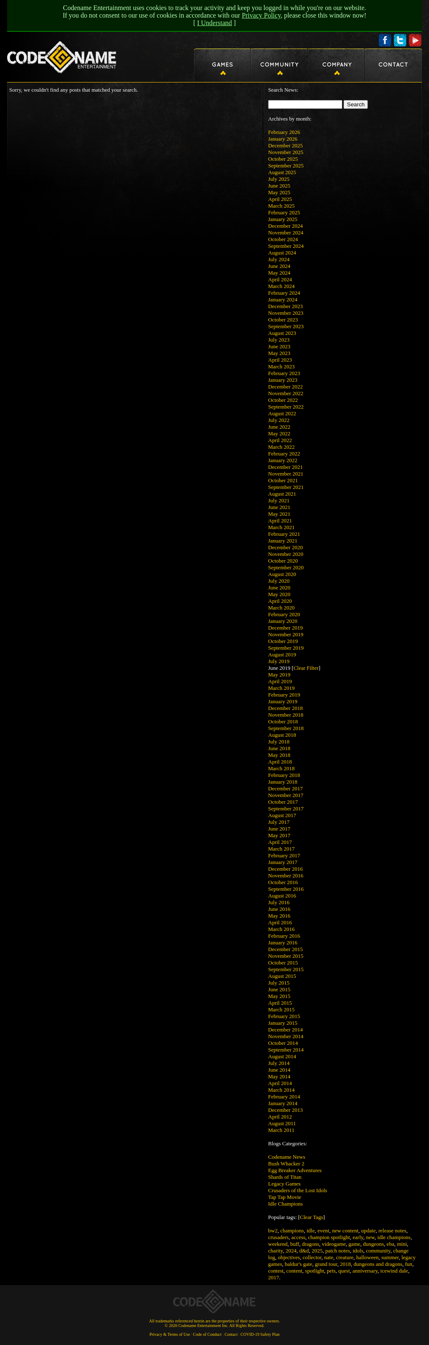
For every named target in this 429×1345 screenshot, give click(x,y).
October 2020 (283, 561)
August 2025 (282, 172)
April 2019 (280, 681)
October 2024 (283, 239)
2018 (345, 1264)
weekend (277, 1244)
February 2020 (284, 614)
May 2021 (279, 514)
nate (328, 1257)
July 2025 (278, 179)
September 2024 (286, 246)
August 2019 (282, 654)
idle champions (394, 1237)
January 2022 (282, 460)
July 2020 (278, 581)
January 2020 (282, 621)
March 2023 (281, 366)
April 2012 (280, 1117)
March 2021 (281, 527)
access (298, 1237)
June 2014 (279, 1070)
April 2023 (280, 360)
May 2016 (279, 916)
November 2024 (285, 232)
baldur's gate (299, 1264)
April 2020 (280, 601)
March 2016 (281, 929)
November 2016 (285, 875)
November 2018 (285, 715)
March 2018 (281, 768)
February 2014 (284, 1096)
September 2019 (286, 648)
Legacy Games (284, 1183)
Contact (231, 1334)
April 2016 (280, 922)
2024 (291, 1250)
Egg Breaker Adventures (295, 1170)
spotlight (314, 1271)
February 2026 (284, 132)
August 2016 (282, 895)
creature (345, 1257)
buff (294, 1244)
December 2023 (285, 306)
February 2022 (284, 453)
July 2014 (278, 1063)
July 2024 (278, 259)
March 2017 (281, 849)
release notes (392, 1230)
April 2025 (280, 199)
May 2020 (279, 594)
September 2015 (286, 969)
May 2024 (279, 273)
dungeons (373, 1244)
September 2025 (286, 165)
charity (275, 1250)
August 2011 (282, 1123)
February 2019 (284, 695)
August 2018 (282, 735)
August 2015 (282, 976)
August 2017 (282, 815)
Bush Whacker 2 (286, 1163)
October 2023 (283, 319)
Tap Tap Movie (284, 1197)
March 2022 (281, 447)
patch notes (337, 1250)
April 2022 (280, 440)
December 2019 (285, 628)
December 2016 (285, 869)
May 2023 (279, 353)
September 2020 (286, 567)
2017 (273, 1277)
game (354, 1244)
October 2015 (283, 962)
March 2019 (281, 688)
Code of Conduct (207, 1334)
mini (402, 1244)
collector (311, 1257)
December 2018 (285, 708)
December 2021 (285, 467)
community (378, 1250)
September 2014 (286, 1050)
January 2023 (282, 380)
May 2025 (279, 192)
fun (408, 1264)
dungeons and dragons (378, 1264)
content (294, 1271)
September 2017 (286, 808)
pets (331, 1271)
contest (276, 1271)
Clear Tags (311, 1217)
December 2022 (285, 386)
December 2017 (285, 788)
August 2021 (282, 494)
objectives (289, 1257)
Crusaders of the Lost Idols (297, 1190)
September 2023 (286, 326)
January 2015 (282, 1023)
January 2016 (282, 942)
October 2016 (283, 882)
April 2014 (280, 1083)
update (368, 1230)
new (370, 1237)
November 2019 (285, 634)
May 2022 (279, 433)
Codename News (286, 1157)
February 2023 (284, 373)
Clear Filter (306, 668)
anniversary (365, 1271)
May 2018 (279, 755)
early (358, 1237)
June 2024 (279, 266)
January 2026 (282, 139)
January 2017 (282, 862)
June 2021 (279, 507)
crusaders (278, 1237)
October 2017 (283, 802)
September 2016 (286, 889)
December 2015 (285, 949)
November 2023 (285, 313)
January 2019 (282, 701)
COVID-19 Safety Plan (259, 1334)
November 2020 (285, 554)
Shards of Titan (284, 1177)
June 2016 (279, 909)
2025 (317, 1250)
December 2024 (285, 226)
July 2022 (278, 420)
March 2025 (281, 206)
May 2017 (279, 835)
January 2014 (282, 1103)
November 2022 (285, 393)
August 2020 (282, 574)
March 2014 (281, 1090)
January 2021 (282, 540)
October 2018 (283, 721)
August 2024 (282, 252)
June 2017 (279, 829)
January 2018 (282, 782)
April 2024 (280, 279)
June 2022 (279, 427)
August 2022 (282, 413)
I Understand (214, 22)
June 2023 (279, 346)
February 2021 (284, 534)
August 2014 (282, 1056)
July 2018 (278, 741)
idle (311, 1230)
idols (358, 1250)
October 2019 (283, 641)
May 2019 (279, 674)
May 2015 (279, 996)
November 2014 (285, 1036)
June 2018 (279, 748)
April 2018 (280, 762)
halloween (367, 1257)
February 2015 (284, 1016)
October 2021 (283, 480)
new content (345, 1230)
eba (390, 1244)
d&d (304, 1250)
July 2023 (278, 340)
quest (344, 1271)
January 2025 (282, 219)
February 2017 (284, 855)
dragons (310, 1244)
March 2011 (281, 1130)
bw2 (272, 1230)
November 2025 (285, 152)
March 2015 (281, 1009)
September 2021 (286, 487)
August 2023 (282, 333)
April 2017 (280, 842)
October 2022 (283, 400)
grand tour (326, 1264)
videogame (334, 1244)
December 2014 (285, 1029)
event (323, 1230)
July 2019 (278, 661)
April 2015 (280, 1003)
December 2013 (285, 1110)
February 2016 (284, 936)
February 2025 (284, 212)
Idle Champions (285, 1204)
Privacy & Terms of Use (170, 1334)
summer (389, 1257)
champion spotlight (329, 1237)
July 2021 (278, 500)
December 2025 (285, 145)
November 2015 (285, 956)
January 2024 (282, 299)
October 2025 (283, 159)
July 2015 (278, 983)
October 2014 (283, 1043)
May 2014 (279, 1076)
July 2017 (278, 822)
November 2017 (285, 795)
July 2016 (278, 902)
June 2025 (279, 186)
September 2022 (286, 407)
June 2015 (279, 989)
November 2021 (285, 474)
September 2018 (286, 728)
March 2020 (281, 607)
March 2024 (281, 286)
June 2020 (279, 587)
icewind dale (394, 1271)
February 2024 (284, 293)
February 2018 (284, 775)
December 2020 (285, 547)
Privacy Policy (261, 15)
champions (292, 1230)
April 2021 (280, 520)
